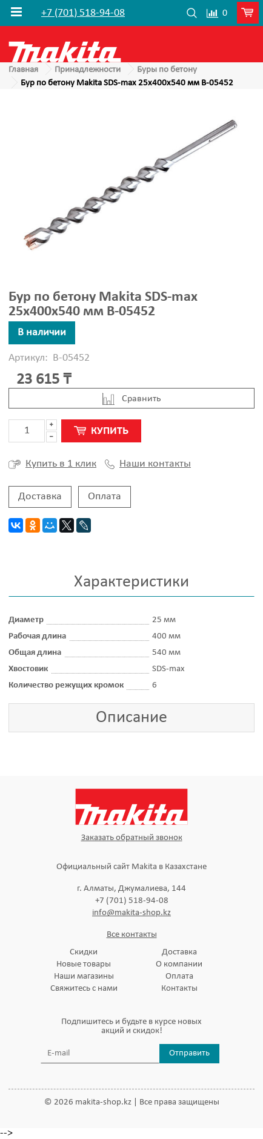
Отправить (189, 1053)
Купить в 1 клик (52, 464)
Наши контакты (148, 464)
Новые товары (83, 964)
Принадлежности (88, 69)
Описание (131, 717)
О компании (179, 964)
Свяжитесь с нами (84, 988)
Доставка (40, 496)
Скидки (84, 952)
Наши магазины (84, 976)
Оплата (104, 496)
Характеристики (131, 582)
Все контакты (132, 934)
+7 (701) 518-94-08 (83, 13)
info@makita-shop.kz (131, 912)
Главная (23, 69)
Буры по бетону (167, 69)
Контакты (179, 988)
